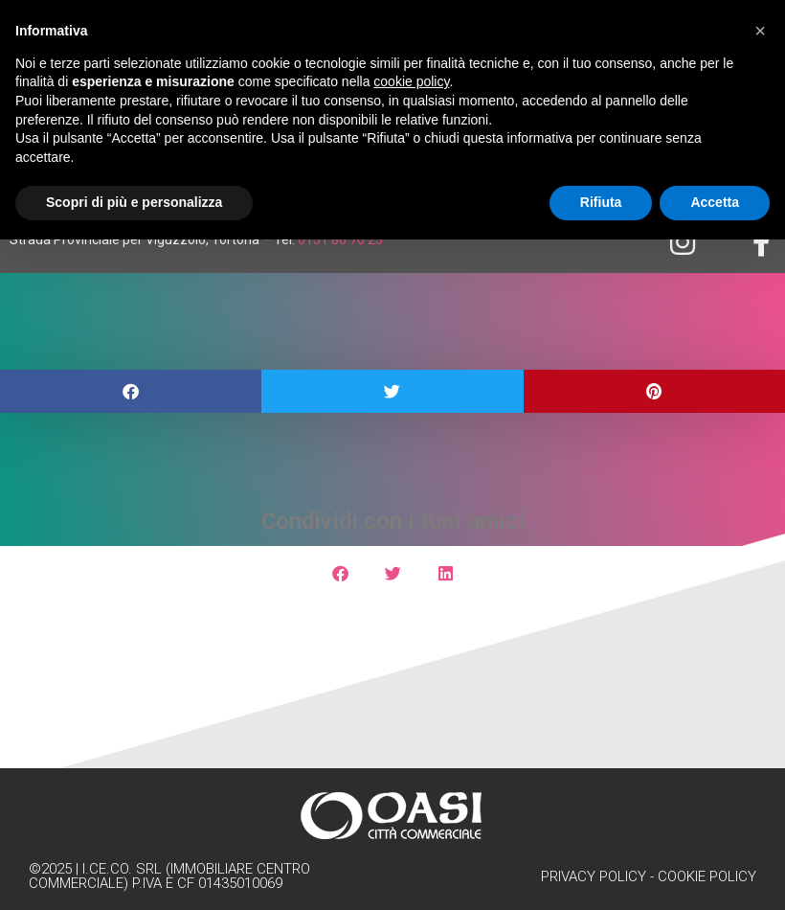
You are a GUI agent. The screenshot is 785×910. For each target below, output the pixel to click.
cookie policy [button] (411, 81)
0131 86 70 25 (340, 239)
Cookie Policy (707, 876)
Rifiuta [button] (601, 202)
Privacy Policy (593, 876)
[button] (130, 391)
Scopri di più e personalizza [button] (134, 202)
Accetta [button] (714, 202)
